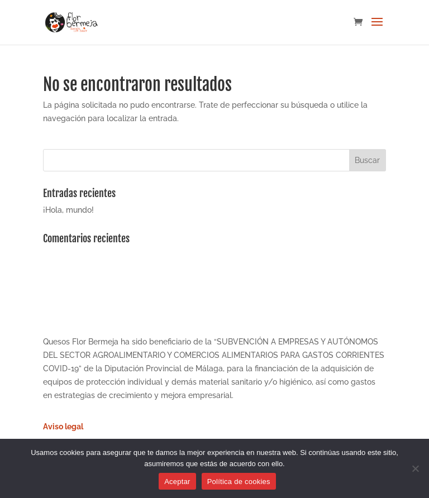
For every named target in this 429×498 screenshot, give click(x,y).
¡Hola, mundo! (68, 209)
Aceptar (177, 481)
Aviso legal (63, 426)
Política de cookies (238, 481)
